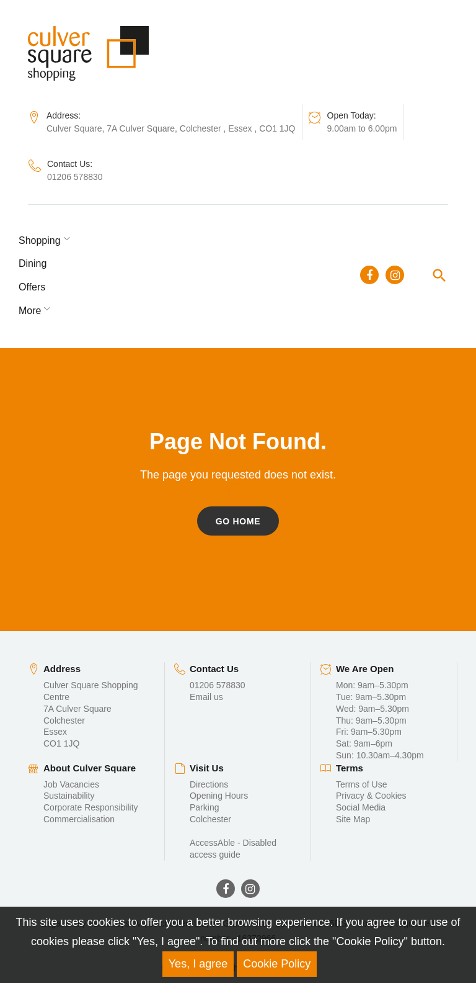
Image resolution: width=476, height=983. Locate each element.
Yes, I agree (198, 964)
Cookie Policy (277, 964)
